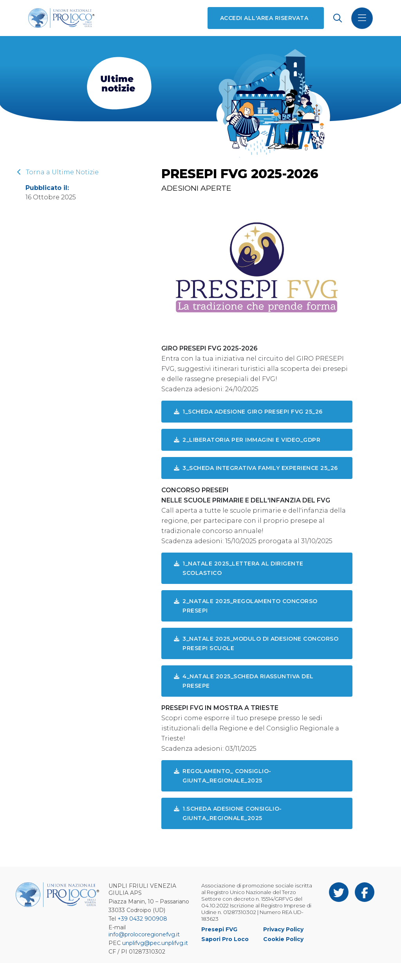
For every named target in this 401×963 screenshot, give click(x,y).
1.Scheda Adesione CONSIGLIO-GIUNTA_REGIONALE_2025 (228, 813)
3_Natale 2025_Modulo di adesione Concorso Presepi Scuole (256, 643)
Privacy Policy (283, 929)
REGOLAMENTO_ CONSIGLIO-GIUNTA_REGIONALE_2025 (222, 776)
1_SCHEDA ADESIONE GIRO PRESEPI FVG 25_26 (248, 411)
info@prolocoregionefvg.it (144, 934)
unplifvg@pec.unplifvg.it (155, 943)
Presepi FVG (219, 929)
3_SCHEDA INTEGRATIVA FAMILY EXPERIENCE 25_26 (256, 468)
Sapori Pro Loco (225, 939)
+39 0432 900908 (142, 918)
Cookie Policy (283, 939)
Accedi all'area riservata (264, 18)
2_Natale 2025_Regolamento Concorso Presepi (246, 606)
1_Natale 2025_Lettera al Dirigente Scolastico (238, 568)
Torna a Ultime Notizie (58, 172)
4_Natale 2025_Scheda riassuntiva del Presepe (244, 681)
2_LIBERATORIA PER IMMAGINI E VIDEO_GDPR (247, 439)
